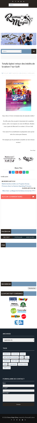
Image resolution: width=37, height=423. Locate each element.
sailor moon (24, 361)
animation (24, 73)
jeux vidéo (15, 361)
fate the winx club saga (11, 357)
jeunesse (6, 361)
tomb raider (12, 364)
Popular (18, 237)
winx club (7, 368)
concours (15, 354)
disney (23, 354)
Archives (30, 237)
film (21, 357)
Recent (6, 237)
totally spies (31, 73)
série (5, 364)
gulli (26, 357)
